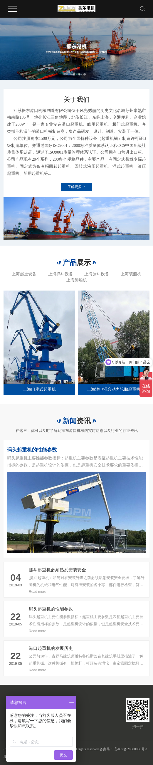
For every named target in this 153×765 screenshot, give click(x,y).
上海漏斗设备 (96, 274)
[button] (69, 74)
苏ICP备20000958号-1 (131, 749)
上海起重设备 (24, 274)
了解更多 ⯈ (76, 187)
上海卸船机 (76, 280)
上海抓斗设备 (60, 274)
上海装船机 (131, 274)
